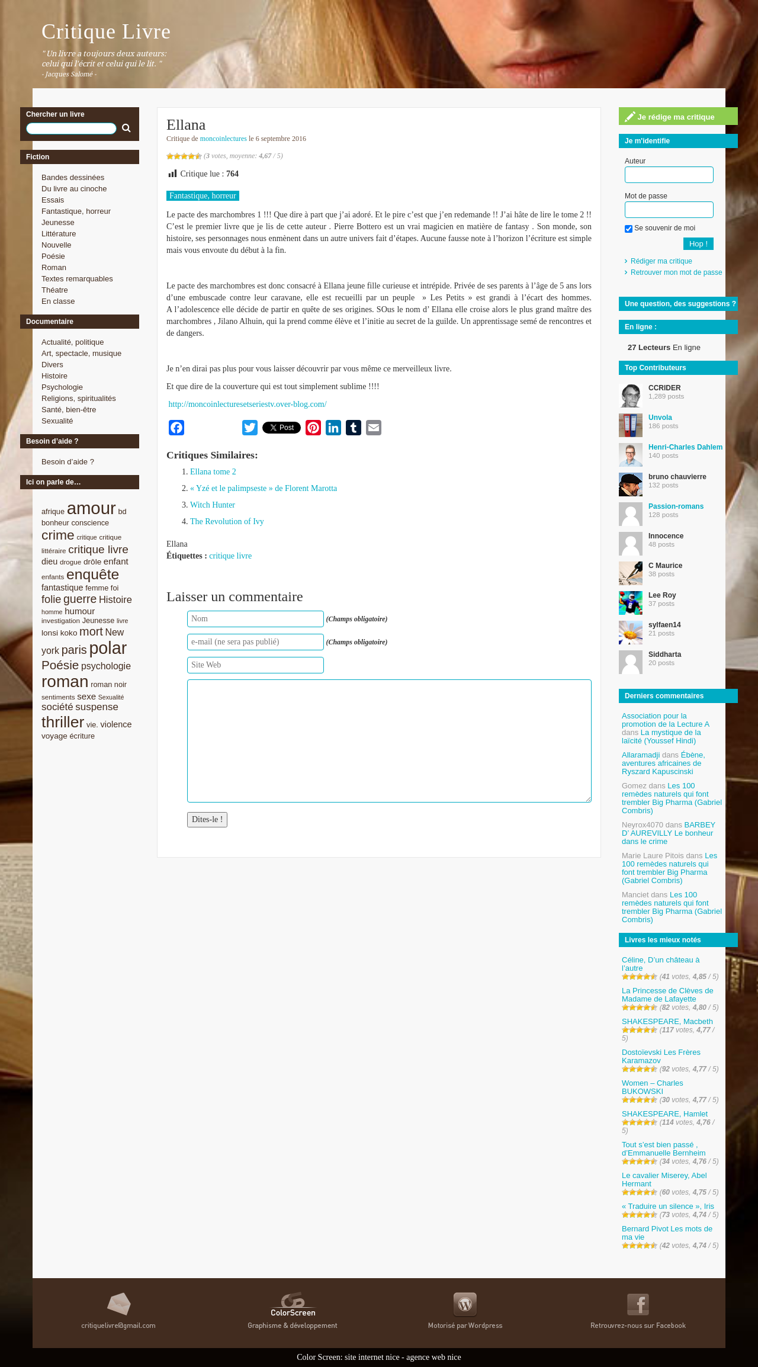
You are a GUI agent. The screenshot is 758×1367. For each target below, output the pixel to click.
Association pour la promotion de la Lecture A (665, 720)
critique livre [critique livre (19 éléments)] (98, 549)
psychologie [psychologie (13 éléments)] (106, 666)
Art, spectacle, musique (81, 353)
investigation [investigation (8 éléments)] (60, 620)
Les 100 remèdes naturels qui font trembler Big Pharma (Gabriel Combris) (672, 798)
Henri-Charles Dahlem (685, 447)
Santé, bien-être (69, 409)
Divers (52, 364)
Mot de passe (646, 196)
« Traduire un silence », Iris (668, 1206)
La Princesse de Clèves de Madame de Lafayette (668, 994)
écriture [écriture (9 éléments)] (82, 735)
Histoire (54, 375)
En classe (58, 301)
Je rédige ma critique (670, 116)
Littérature (58, 233)
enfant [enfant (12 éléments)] (116, 561)
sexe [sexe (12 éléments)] (86, 696)
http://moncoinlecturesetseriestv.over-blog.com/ (248, 404)
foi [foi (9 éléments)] (114, 587)
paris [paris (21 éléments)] (74, 649)
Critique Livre (106, 31)
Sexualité (57, 420)
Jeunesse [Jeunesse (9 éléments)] (98, 620)
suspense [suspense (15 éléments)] (96, 707)
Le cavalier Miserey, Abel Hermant (664, 1179)
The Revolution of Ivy (227, 521)
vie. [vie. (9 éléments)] (92, 724)
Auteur (635, 161)
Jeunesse (58, 222)
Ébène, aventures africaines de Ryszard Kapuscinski (663, 763)
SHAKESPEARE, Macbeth (667, 1021)
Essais (52, 199)
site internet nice (372, 1357)
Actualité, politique (72, 342)
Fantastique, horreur (76, 211)
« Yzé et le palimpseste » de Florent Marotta (263, 488)
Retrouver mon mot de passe (676, 272)
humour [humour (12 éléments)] (80, 611)
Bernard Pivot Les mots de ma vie (667, 1232)
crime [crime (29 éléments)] (58, 535)
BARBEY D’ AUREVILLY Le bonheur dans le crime (668, 833)
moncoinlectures (223, 138)
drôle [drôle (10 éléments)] (92, 561)
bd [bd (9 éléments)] (122, 511)
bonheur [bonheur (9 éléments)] (55, 522)
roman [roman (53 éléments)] (65, 681)
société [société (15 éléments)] (57, 707)
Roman (53, 267)
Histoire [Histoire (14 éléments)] (115, 599)
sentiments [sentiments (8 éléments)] (58, 697)
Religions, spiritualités (78, 398)
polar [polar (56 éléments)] (108, 647)
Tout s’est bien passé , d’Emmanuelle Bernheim (664, 1148)
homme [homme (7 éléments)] (52, 611)
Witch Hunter (212, 504)
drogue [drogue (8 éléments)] (70, 562)
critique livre (230, 555)
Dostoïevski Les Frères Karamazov (661, 1056)
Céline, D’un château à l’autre (661, 964)
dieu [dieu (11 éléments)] (49, 561)
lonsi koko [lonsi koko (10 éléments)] (59, 632)
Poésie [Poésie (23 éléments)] (60, 665)
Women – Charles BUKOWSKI (652, 1087)
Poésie (53, 256)
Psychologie (62, 387)
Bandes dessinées (72, 177)
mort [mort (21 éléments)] (91, 631)
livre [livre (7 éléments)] (123, 620)
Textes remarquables (77, 278)
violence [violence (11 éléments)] (116, 724)
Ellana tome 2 (213, 471)
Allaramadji (641, 754)
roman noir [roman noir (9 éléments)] (109, 684)
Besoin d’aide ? (67, 461)
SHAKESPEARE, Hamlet (665, 1113)
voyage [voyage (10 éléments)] (54, 735)
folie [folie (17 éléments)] (51, 599)
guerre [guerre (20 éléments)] (80, 598)
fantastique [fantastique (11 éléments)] (62, 587)
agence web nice (433, 1357)
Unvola (660, 417)
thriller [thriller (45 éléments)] (62, 722)
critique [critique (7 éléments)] (86, 537)
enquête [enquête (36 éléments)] (92, 574)
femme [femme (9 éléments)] (96, 587)
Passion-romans (676, 506)
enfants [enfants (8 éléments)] (52, 576)
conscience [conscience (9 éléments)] (90, 522)
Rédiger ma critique (661, 261)
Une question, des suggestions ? (680, 304)
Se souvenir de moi (660, 228)
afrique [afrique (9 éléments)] (53, 511)
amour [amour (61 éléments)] (91, 508)
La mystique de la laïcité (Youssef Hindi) (661, 736)
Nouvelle (56, 244)
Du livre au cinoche (74, 188)
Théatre (54, 289)
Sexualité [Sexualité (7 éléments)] (111, 697)
